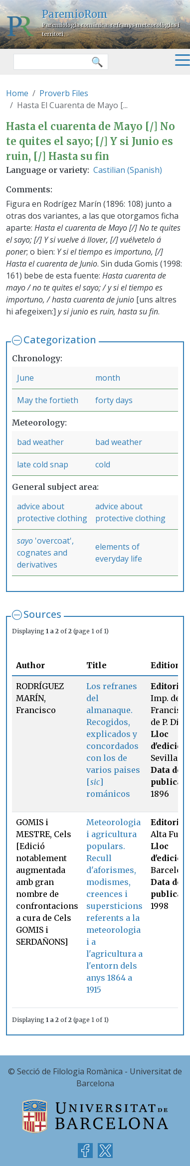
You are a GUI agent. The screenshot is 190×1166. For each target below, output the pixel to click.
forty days (114, 400)
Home (17, 93)
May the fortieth (47, 400)
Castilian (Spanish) (127, 169)
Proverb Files (63, 93)
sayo (25, 540)
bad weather (40, 442)
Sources (42, 614)
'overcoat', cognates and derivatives (45, 552)
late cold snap (42, 464)
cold (102, 464)
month (107, 377)
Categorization (59, 339)
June (25, 377)
